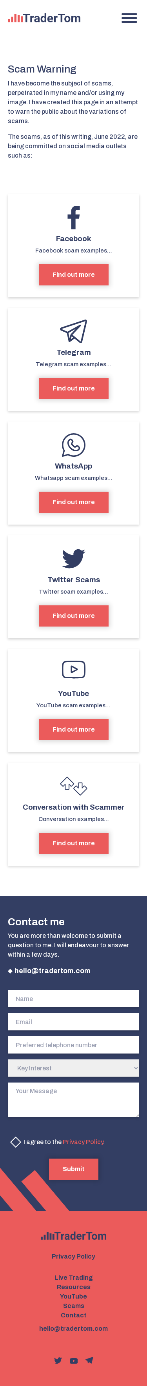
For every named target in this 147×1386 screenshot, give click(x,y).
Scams (73, 1305)
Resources (74, 1287)
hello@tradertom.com (53, 971)
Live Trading (73, 1277)
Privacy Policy (83, 1142)
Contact (74, 1315)
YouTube (73, 1296)
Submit (74, 1169)
